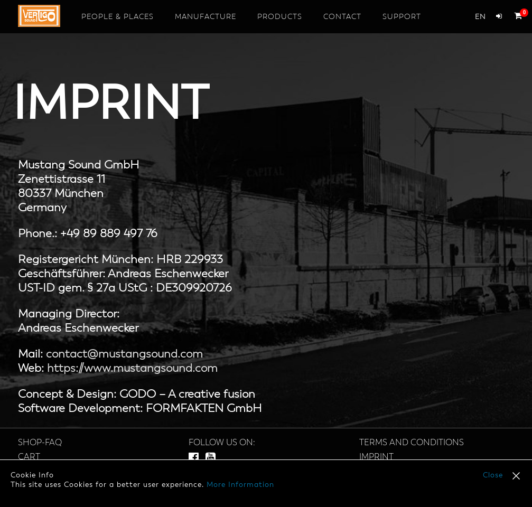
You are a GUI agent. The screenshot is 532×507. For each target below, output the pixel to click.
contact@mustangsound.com (124, 354)
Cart (29, 457)
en (480, 17)
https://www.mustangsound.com (132, 368)
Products (279, 17)
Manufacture (205, 17)
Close (493, 475)
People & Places (117, 17)
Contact (342, 17)
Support (401, 17)
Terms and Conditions (411, 443)
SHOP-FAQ (40, 443)
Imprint (376, 457)
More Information (240, 485)
